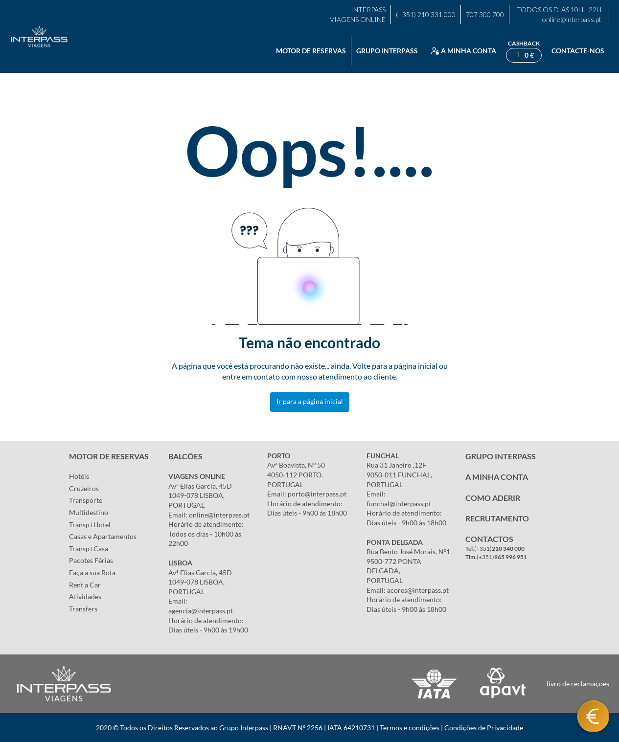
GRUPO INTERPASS (500, 456)
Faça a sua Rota (92, 572)
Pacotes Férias (91, 560)
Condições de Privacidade (483, 727)
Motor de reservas (311, 50)
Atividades (85, 596)
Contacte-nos (577, 50)
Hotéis (79, 476)
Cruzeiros (84, 488)
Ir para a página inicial (309, 401)
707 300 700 (485, 14)
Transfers (83, 609)
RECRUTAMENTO (497, 518)
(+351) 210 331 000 (426, 14)
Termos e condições (409, 727)
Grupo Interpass (387, 50)
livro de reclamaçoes (578, 683)
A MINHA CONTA (496, 476)
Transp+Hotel (90, 524)
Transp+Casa (88, 548)
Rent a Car (85, 585)
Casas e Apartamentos (103, 536)
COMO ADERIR (492, 497)
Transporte (85, 500)
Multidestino (88, 512)
